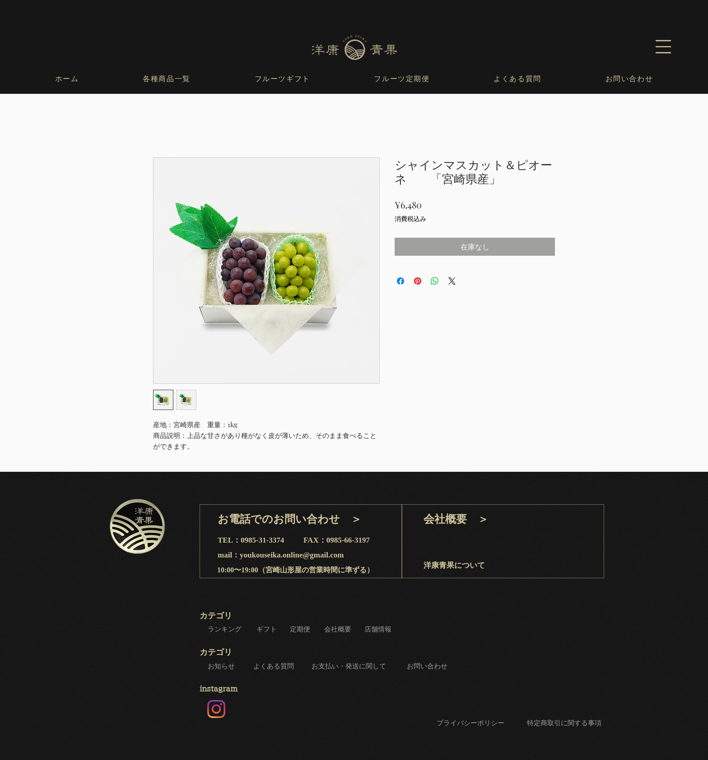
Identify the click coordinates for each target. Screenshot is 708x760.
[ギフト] (267, 629)
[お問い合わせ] (428, 666)
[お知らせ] (222, 666)
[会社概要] (339, 629)
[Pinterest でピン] (417, 281)
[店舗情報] (379, 629)
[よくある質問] (275, 666)
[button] (663, 46)
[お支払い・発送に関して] (349, 666)
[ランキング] (225, 629)
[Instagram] (216, 709)
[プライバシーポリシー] (471, 723)
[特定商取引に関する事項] (565, 723)
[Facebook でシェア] (400, 281)
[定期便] (301, 629)
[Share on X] (452, 281)
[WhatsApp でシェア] (434, 281)
